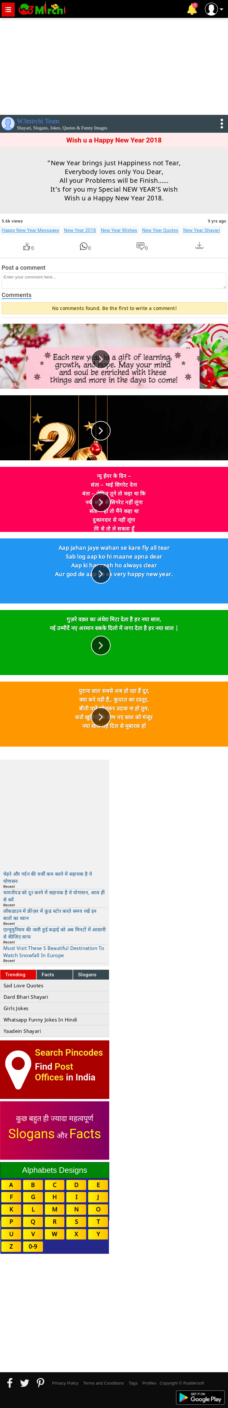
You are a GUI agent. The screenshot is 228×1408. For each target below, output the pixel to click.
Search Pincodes (69, 1052)
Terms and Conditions (103, 1383)
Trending (15, 975)
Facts (48, 975)
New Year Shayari (201, 230)
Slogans (87, 975)
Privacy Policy (65, 1383)
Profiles (149, 1383)
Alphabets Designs (54, 1170)
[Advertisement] (114, 65)
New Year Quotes (160, 230)
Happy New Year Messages (30, 230)
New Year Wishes (119, 230)
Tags (133, 1383)
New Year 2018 (80, 230)
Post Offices (54, 1072)
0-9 (33, 1246)
